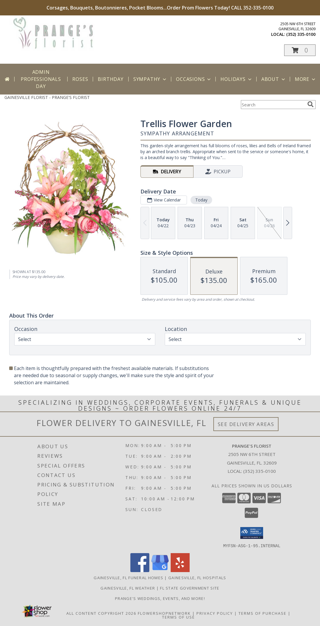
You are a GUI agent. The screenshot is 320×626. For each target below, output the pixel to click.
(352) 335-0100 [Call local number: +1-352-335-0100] (301, 34)
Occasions (194, 79)
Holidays (236, 79)
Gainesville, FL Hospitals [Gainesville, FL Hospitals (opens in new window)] (197, 577)
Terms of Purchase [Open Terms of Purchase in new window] (263, 613)
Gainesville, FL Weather (127, 587)
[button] (300, 50)
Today (201, 200)
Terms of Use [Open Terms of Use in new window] (178, 616)
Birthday (110, 79)
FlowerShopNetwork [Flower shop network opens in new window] (164, 613)
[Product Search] (273, 104)
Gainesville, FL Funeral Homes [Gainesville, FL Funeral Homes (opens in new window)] (128, 577)
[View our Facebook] (139, 570)
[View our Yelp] (180, 570)
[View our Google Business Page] (160, 570)
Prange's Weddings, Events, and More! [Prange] (160, 598)
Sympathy (150, 79)
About (273, 79)
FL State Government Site (189, 587)
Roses (80, 79)
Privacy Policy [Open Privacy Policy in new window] (214, 613)
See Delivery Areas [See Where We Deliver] (246, 424)
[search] (310, 104)
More (305, 79)
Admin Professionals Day (41, 79)
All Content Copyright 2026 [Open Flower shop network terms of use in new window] (101, 613)
